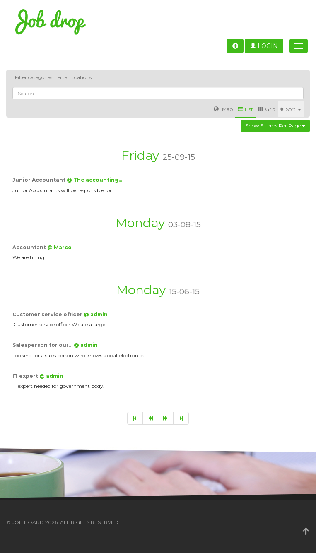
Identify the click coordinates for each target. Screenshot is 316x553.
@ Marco (59, 247)
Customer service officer (48, 314)
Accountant (29, 247)
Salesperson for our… (43, 345)
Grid (266, 109)
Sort (290, 109)
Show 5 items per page (275, 126)
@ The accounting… (94, 180)
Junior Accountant (39, 180)
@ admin (96, 314)
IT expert (25, 376)
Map (223, 109)
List (245, 109)
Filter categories (33, 77)
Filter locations (74, 77)
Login (264, 46)
